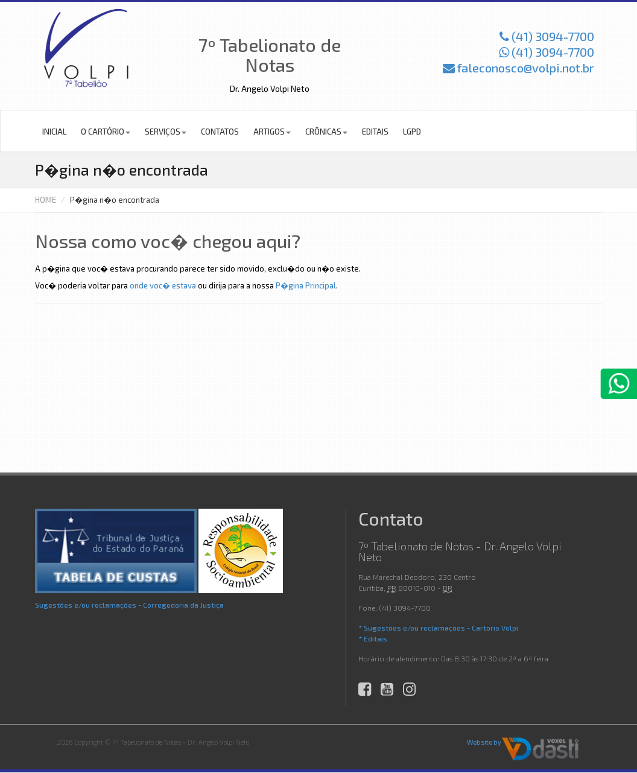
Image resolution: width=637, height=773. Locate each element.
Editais (375, 131)
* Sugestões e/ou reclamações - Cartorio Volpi (438, 627)
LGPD (412, 131)
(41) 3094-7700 (546, 36)
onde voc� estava (163, 285)
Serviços (165, 131)
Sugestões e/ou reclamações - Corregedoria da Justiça (129, 604)
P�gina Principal (306, 285)
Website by (484, 742)
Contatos (220, 131)
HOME (45, 200)
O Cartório (105, 131)
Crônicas (326, 131)
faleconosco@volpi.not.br (518, 67)
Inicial (54, 131)
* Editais (372, 638)
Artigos (272, 131)
